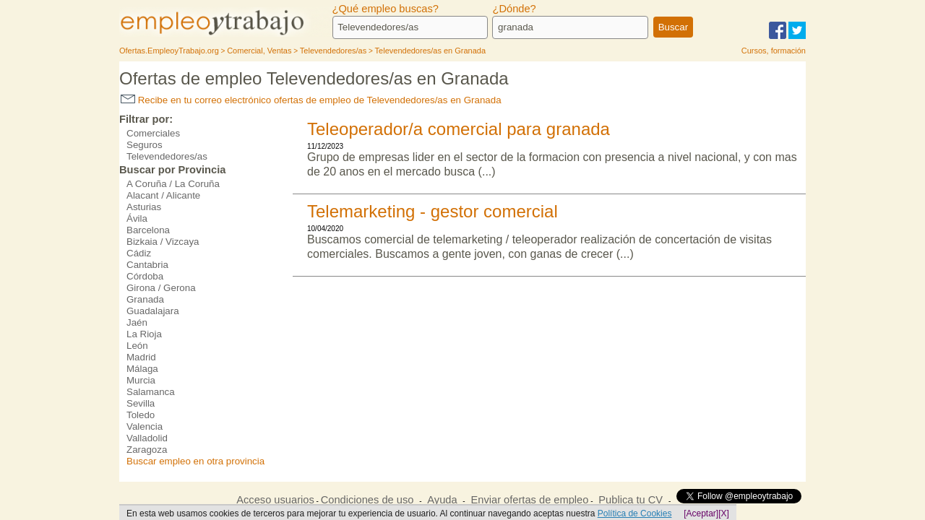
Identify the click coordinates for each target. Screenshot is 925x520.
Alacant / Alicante (163, 195)
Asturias (143, 207)
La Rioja (144, 334)
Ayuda (442, 500)
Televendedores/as (166, 156)
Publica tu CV (630, 500)
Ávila (136, 218)
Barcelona (148, 230)
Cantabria (147, 264)
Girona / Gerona (161, 287)
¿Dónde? (513, 8)
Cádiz (138, 253)
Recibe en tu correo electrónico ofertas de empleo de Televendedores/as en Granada (311, 100)
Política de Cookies (635, 513)
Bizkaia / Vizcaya (162, 241)
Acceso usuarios (275, 500)
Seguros (144, 144)
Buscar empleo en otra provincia (195, 461)
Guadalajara (152, 311)
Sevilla (140, 403)
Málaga (142, 368)
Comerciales (153, 133)
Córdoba (144, 276)
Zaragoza (146, 449)
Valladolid (147, 438)
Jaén (136, 322)
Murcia (140, 380)
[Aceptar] (701, 513)
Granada (145, 299)
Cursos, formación (773, 50)
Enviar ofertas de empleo (529, 500)
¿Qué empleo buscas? (385, 8)
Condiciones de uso (367, 500)
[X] (723, 513)
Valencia (144, 426)
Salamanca (150, 391)
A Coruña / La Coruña (173, 183)
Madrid (141, 357)
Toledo (140, 415)
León (137, 345)
